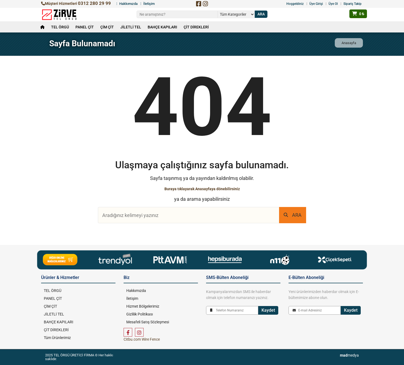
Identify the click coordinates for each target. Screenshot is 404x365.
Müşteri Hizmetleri (76, 3)
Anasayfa (349, 43)
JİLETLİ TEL (130, 27)
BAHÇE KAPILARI (162, 27)
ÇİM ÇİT (107, 27)
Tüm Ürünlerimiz (57, 338)
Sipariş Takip (352, 4)
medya (349, 355)
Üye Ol (333, 4)
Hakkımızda (128, 4)
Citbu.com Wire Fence (142, 339)
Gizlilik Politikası (139, 314)
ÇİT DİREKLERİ (196, 27)
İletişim (149, 4)
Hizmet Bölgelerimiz (142, 306)
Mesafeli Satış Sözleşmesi (147, 322)
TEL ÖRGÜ (60, 27)
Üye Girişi (316, 4)
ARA (293, 215)
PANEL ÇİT (84, 27)
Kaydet (268, 310)
